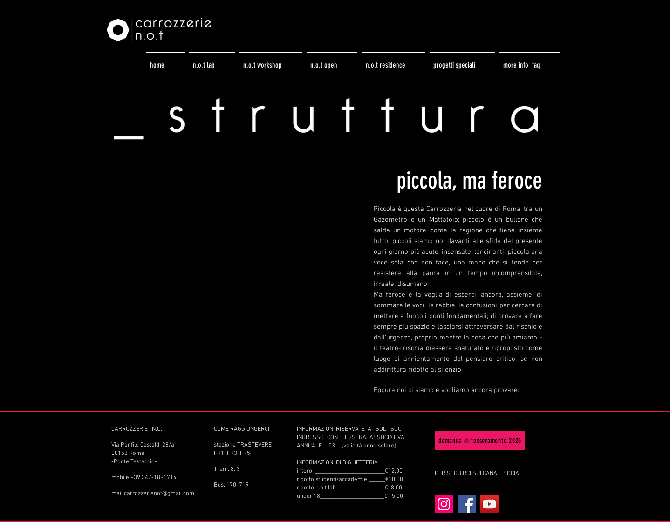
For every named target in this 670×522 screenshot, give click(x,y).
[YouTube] (489, 504)
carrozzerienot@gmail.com (159, 493)
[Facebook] (467, 504)
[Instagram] (444, 504)
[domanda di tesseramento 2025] (480, 440)
